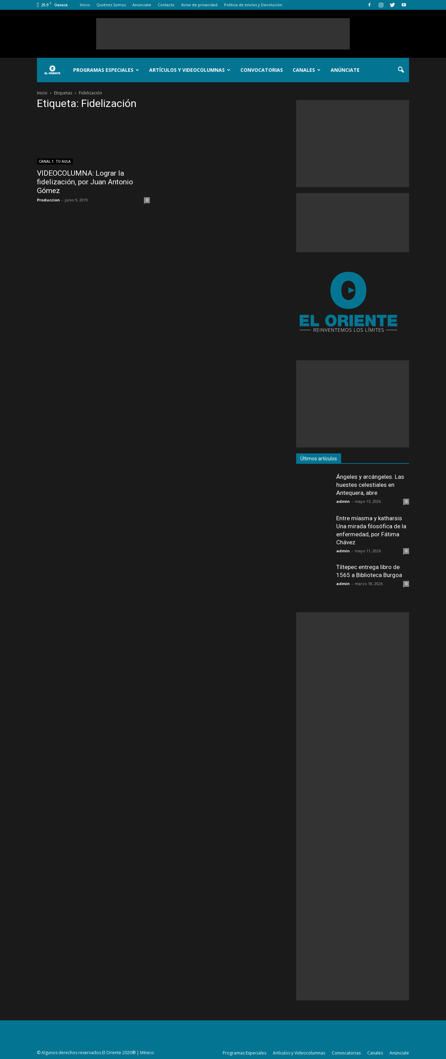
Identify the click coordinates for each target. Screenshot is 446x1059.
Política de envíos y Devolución (253, 4)
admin (343, 501)
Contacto (166, 4)
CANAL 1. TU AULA (55, 161)
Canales (307, 70)
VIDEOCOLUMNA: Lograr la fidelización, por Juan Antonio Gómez (85, 182)
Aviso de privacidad (199, 4)
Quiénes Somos (111, 4)
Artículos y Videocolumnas (189, 70)
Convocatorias (261, 70)
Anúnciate (141, 4)
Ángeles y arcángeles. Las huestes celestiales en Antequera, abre (370, 484)
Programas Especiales (106, 70)
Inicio (85, 4)
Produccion (48, 199)
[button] (400, 70)
